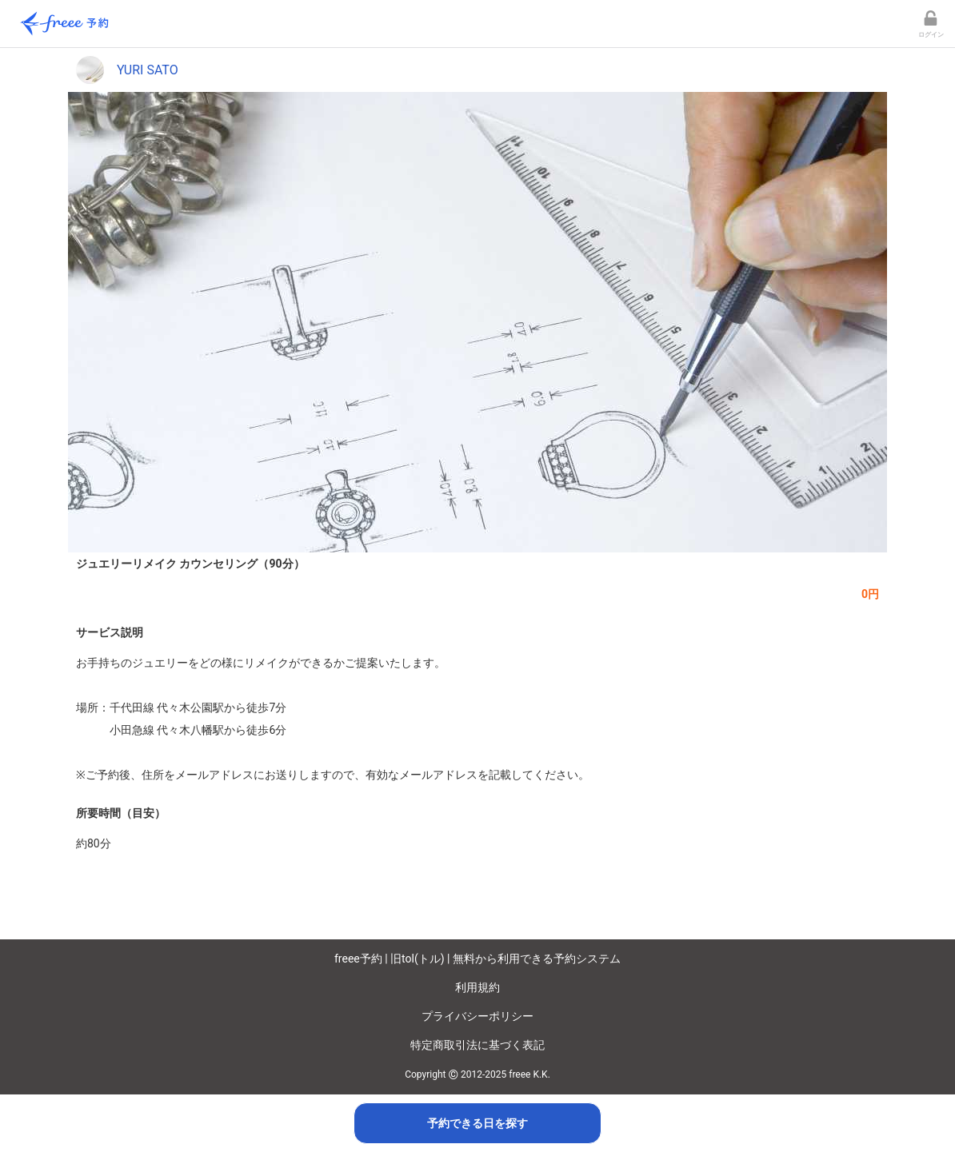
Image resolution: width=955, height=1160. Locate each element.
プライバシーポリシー (477, 1016)
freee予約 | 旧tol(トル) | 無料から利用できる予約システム (477, 958)
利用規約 (477, 987)
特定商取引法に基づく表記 (477, 1044)
